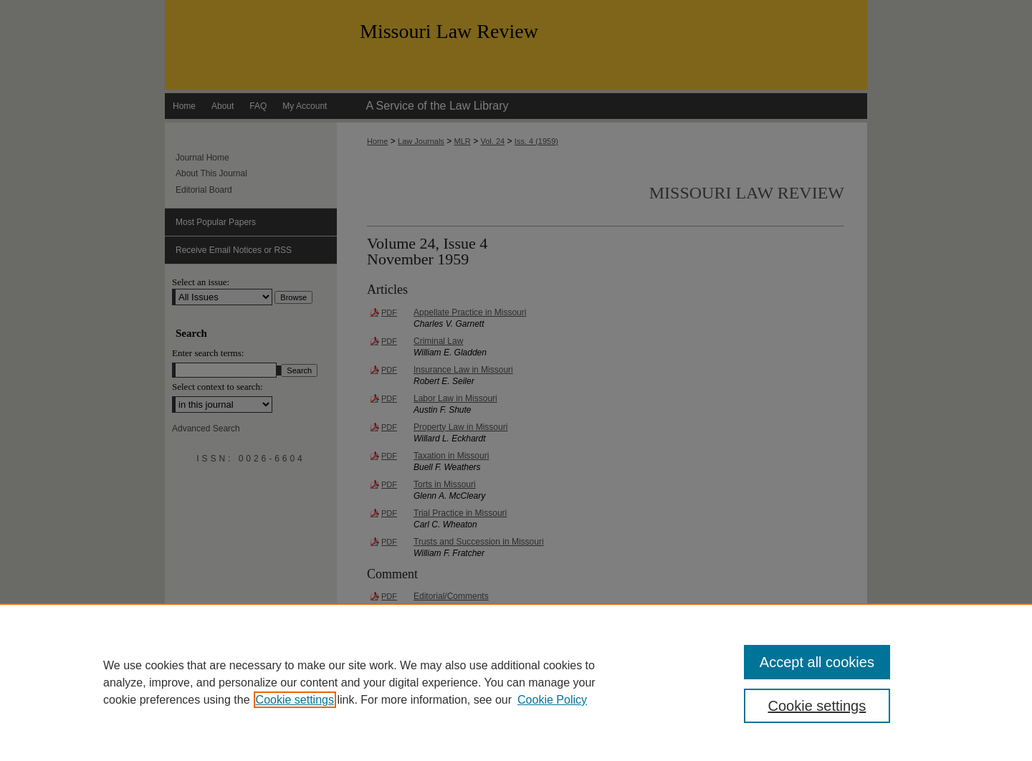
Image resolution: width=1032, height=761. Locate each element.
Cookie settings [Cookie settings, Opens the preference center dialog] (817, 706)
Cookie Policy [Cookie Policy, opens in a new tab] (552, 700)
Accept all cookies (817, 662)
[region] (516, 682)
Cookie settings (295, 700)
